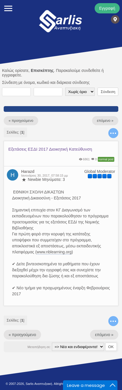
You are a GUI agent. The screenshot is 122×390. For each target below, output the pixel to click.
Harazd (27, 171)
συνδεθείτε (91, 70)
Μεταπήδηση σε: (39, 347)
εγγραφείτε (11, 75)
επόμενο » (105, 121)
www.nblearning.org (54, 252)
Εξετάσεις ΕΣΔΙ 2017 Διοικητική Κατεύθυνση (50, 149)
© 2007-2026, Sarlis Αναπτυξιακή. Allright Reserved (42, 383)
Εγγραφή (107, 8)
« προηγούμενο (21, 121)
